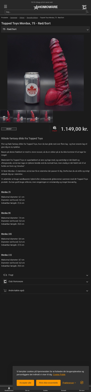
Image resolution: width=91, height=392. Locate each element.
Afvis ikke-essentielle (48, 383)
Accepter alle (25, 383)
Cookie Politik (59, 374)
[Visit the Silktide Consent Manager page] (82, 383)
